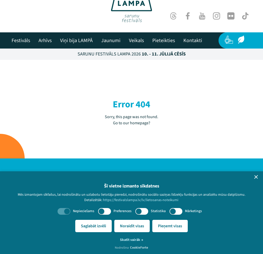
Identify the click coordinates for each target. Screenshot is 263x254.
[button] (256, 177)
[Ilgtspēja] (241, 39)
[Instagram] (216, 16)
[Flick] (231, 16)
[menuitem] (21, 40)
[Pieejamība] (229, 39)
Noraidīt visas (132, 226)
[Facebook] (188, 16)
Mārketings (193, 211)
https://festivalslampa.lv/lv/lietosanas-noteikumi (140, 200)
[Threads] (173, 16)
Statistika (158, 211)
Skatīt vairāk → (131, 239)
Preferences (123, 211)
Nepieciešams (83, 211)
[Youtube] (202, 16)
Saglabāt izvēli (93, 226)
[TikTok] (245, 16)
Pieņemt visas (170, 226)
